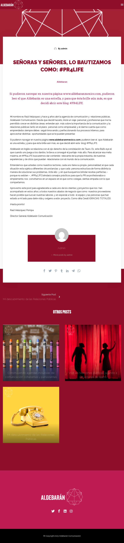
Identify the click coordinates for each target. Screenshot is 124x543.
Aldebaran (62, 82)
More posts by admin (63, 255)
